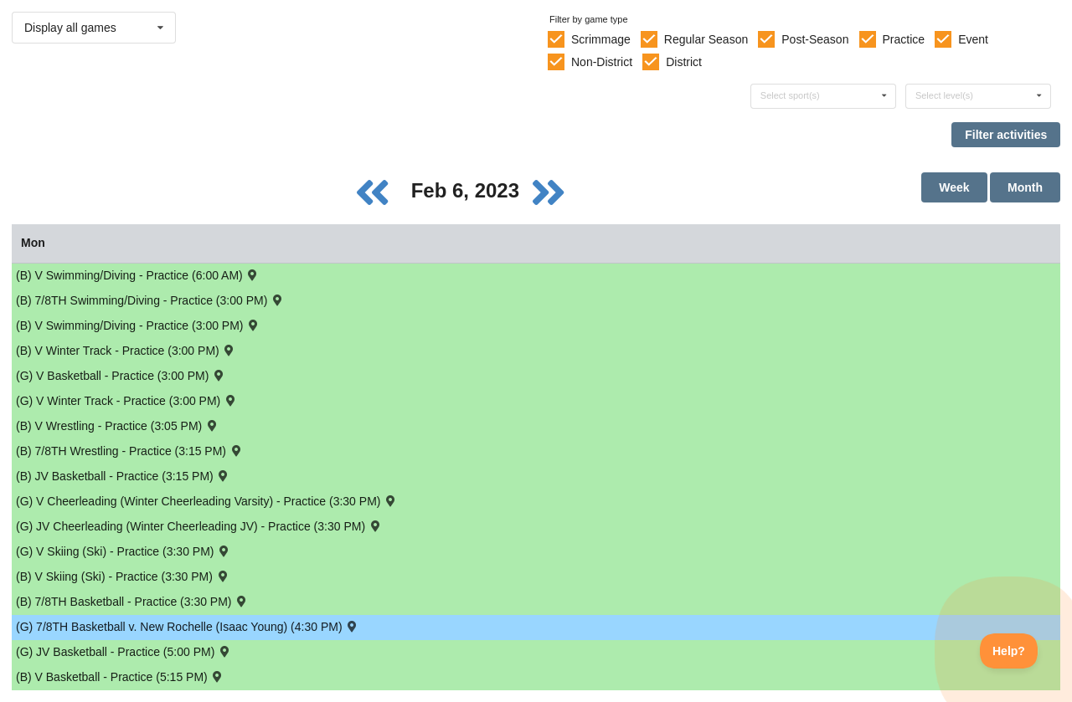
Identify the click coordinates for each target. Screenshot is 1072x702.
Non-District (601, 62)
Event (973, 39)
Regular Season (706, 39)
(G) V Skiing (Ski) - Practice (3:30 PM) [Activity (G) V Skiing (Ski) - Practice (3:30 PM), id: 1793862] (123, 551)
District (684, 62)
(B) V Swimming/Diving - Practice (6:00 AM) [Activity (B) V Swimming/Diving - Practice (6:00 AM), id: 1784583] (138, 275)
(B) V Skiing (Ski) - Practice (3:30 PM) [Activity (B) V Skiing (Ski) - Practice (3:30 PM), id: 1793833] (122, 576)
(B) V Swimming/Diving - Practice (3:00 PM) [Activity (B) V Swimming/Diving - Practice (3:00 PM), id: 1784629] (138, 325)
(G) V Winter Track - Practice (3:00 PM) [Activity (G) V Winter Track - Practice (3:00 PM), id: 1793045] (127, 400)
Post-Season (814, 39)
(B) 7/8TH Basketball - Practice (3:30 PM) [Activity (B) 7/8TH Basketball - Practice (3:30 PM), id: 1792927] (132, 601)
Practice (904, 39)
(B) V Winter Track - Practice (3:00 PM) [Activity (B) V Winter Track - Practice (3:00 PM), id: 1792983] (126, 350)
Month (1025, 187)
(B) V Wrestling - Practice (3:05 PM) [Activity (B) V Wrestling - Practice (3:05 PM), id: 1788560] (117, 425)
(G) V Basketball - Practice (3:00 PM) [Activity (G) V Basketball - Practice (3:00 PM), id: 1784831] (121, 375)
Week (954, 187)
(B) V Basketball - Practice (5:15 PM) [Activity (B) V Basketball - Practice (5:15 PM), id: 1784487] (120, 676)
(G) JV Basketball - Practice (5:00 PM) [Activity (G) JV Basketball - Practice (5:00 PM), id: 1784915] (124, 651)
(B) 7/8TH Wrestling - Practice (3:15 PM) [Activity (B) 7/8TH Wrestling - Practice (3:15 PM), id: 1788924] (129, 450)
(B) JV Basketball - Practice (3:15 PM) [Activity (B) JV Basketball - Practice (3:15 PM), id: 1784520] (123, 476)
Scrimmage (601, 39)
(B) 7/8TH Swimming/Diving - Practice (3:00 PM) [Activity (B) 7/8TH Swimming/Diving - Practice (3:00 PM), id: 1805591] (150, 300)
